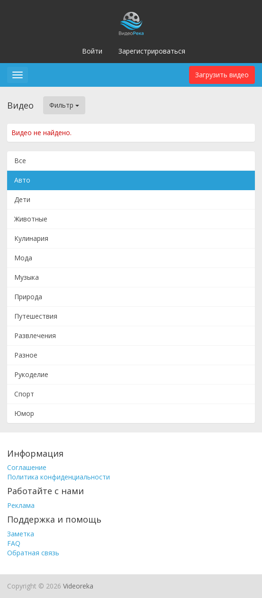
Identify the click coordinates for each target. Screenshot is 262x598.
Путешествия (35, 316)
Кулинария (31, 238)
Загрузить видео (222, 74)
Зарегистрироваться (151, 50)
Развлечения (35, 335)
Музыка (26, 277)
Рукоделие (31, 374)
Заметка (20, 533)
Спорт (24, 393)
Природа (28, 296)
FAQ (13, 543)
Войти (92, 50)
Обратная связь (33, 552)
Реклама (21, 505)
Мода (23, 257)
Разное (25, 354)
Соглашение (26, 467)
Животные (30, 218)
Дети (22, 199)
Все (20, 160)
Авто (22, 179)
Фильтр (64, 105)
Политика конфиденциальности (58, 476)
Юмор (24, 413)
